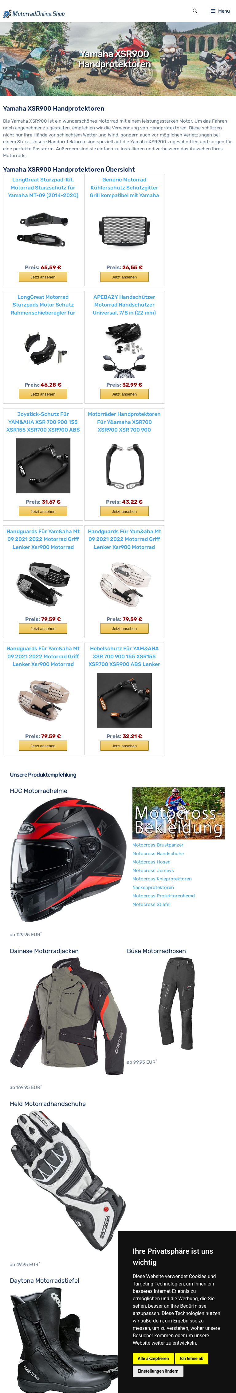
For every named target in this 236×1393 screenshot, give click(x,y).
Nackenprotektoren (30, 1159)
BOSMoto (20, 1200)
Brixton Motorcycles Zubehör (41, 1258)
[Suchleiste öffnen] (195, 11)
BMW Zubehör (25, 1249)
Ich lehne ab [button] (191, 1358)
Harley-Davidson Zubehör (37, 1283)
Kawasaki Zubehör (29, 1317)
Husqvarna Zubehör (31, 1300)
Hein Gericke (23, 1208)
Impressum (47, 1376)
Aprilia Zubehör (26, 1232)
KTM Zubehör (24, 1325)
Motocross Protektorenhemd (41, 1167)
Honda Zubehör (26, 1291)
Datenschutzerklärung (87, 1376)
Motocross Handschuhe (35, 1125)
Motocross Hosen (29, 1133)
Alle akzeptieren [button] (153, 1358)
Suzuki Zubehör (27, 1334)
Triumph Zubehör (28, 1342)
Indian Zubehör (26, 1308)
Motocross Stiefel (29, 1176)
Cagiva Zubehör (27, 1266)
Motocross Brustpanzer (35, 1116)
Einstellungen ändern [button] (158, 1371)
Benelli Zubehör (27, 1241)
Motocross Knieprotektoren (39, 1150)
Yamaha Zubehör (28, 1351)
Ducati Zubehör (26, 1274)
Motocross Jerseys (30, 1142)
